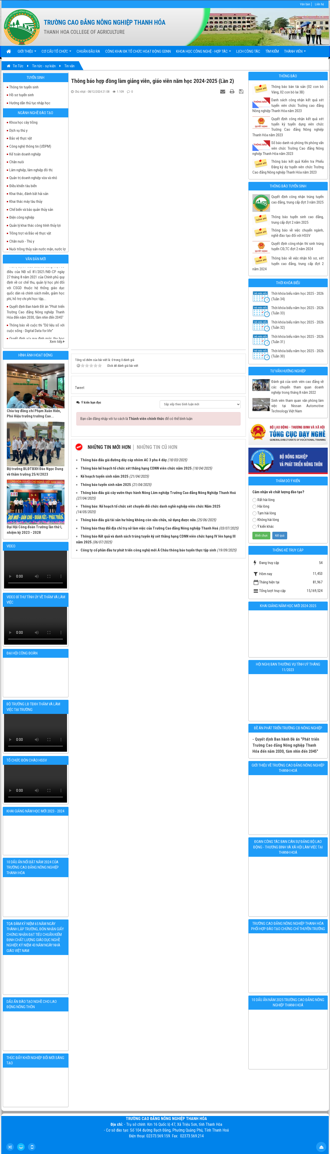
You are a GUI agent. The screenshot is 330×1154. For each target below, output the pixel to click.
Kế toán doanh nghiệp (25, 154)
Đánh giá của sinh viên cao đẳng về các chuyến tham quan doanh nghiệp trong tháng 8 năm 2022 (297, 387)
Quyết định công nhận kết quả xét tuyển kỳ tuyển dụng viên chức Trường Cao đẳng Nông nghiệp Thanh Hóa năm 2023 (288, 127)
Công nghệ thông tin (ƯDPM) (30, 146)
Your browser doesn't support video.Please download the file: (35, 569)
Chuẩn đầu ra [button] (88, 51)
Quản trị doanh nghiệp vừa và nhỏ (33, 178)
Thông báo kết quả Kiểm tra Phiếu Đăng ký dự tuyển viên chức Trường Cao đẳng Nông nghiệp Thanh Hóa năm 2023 (288, 167)
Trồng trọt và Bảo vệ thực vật (30, 233)
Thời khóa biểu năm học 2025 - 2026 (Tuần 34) (297, 296)
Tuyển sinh (35, 77)
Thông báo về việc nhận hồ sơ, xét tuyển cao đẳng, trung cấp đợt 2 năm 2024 (288, 263)
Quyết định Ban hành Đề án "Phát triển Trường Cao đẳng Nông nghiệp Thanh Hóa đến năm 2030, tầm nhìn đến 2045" (35, 294)
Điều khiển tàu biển (23, 186)
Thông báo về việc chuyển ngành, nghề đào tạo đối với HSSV (297, 233)
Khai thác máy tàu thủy (25, 201)
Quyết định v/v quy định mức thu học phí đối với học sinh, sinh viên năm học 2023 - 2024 (35, 326)
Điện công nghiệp (21, 217)
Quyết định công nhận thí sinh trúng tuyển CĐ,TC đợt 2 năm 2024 (297, 246)
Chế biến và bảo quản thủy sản (31, 209)
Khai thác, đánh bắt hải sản (28, 193)
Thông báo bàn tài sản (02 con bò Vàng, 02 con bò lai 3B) (297, 89)
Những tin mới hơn (109, 447)
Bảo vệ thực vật (20, 138)
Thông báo (288, 76)
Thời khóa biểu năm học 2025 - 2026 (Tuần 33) (297, 310)
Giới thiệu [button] (27, 53)
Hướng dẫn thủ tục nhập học (29, 103)
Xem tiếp (57, 341)
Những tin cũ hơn (157, 447)
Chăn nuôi (16, 162)
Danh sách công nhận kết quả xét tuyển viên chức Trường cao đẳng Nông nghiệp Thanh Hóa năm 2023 (288, 105)
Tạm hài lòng (264, 513)
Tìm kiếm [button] (272, 51)
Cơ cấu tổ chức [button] (56, 53)
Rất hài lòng (263, 500)
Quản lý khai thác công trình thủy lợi (35, 225)
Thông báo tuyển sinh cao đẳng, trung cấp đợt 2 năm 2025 (297, 219)
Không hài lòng (265, 519)
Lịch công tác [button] (248, 51)
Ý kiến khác (263, 526)
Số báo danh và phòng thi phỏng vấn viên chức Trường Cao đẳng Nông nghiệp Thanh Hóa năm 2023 (288, 148)
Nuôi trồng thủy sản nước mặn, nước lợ (37, 249)
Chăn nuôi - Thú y (21, 241)
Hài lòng (260, 506)
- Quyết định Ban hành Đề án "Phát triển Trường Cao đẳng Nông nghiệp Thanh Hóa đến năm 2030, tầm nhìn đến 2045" (285, 745)
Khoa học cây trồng (23, 122)
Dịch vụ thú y (18, 130)
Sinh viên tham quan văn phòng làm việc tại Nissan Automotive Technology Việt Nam (297, 406)
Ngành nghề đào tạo (35, 113)
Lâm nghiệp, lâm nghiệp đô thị (30, 170)
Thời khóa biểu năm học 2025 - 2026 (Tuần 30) (297, 353)
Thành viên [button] (295, 53)
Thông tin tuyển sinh (24, 87)
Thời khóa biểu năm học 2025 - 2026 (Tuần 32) (297, 325)
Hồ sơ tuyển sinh (21, 95)
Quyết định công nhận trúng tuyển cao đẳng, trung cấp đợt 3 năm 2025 (297, 199)
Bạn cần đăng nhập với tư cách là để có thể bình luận (136, 418)
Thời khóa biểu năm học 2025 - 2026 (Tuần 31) (297, 339)
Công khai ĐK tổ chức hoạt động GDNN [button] (138, 51)
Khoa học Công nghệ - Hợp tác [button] (203, 53)
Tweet (79, 387)
